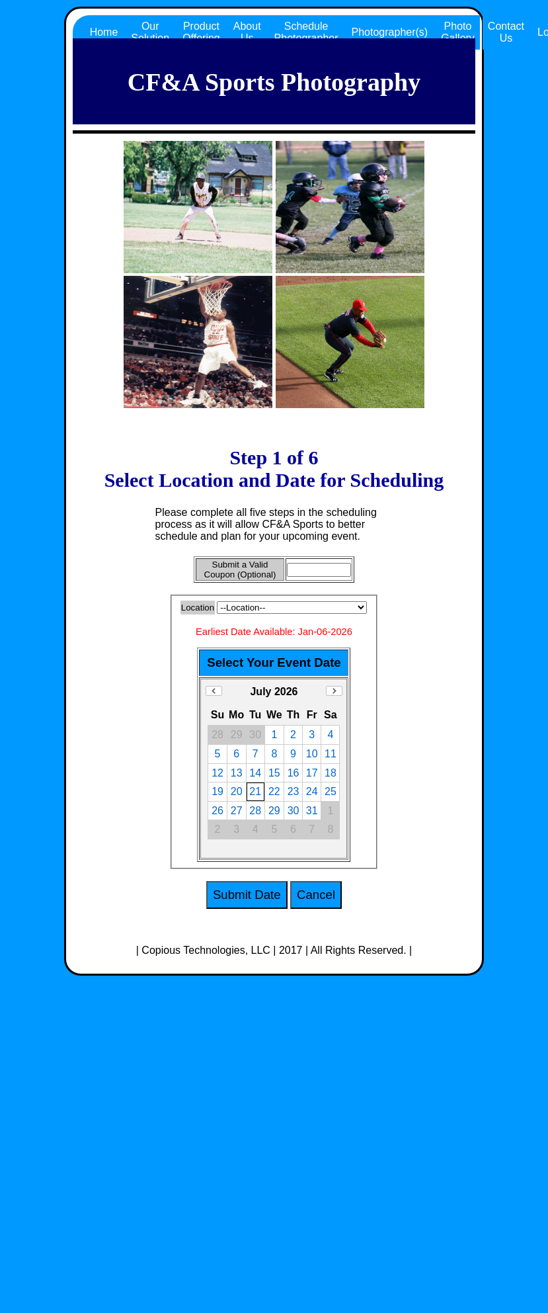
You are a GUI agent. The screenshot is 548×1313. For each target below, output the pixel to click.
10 (312, 753)
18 (330, 773)
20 (237, 791)
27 (237, 810)
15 (274, 773)
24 (312, 791)
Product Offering (201, 32)
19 (217, 791)
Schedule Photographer (306, 32)
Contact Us (506, 32)
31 (312, 810)
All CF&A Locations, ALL (292, 607)
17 (312, 773)
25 (330, 791)
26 (217, 810)
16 (293, 773)
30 (293, 810)
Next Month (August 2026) (334, 691)
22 (274, 791)
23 (293, 791)
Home (104, 32)
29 (274, 810)
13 (237, 773)
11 (330, 753)
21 (255, 791)
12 (217, 773)
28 (255, 810)
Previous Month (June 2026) (214, 691)
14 (255, 773)
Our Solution (150, 32)
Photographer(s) (390, 32)
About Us (247, 32)
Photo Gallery (458, 32)
